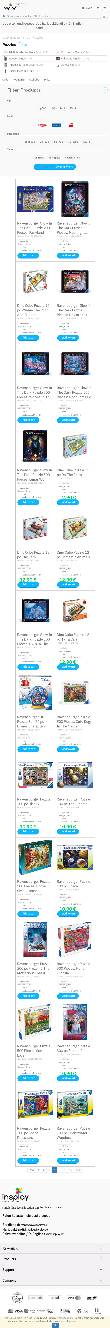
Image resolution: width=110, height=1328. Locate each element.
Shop (26, 37)
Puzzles (38, 37)
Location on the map (51, 1207)
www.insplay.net (55, 1234)
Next (78, 1170)
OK (55, 1325)
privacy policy (65, 1318)
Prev (32, 1170)
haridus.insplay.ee (37, 1229)
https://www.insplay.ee (34, 1225)
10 (70, 1170)
